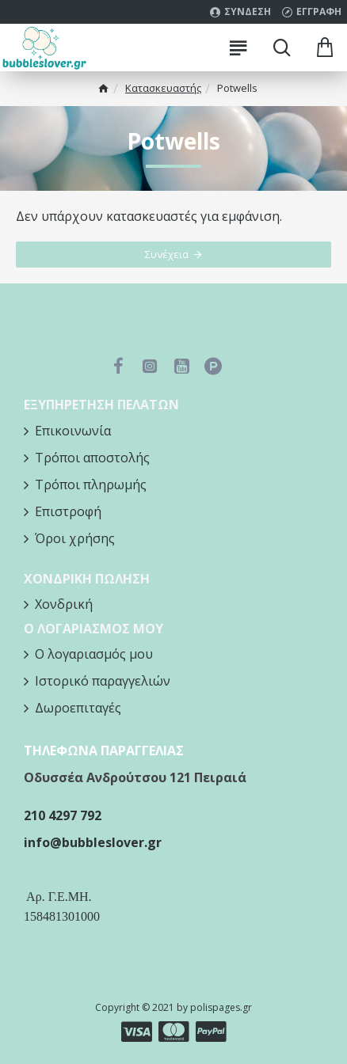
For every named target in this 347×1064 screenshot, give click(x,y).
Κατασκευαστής (163, 88)
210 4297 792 (62, 815)
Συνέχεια (167, 254)
